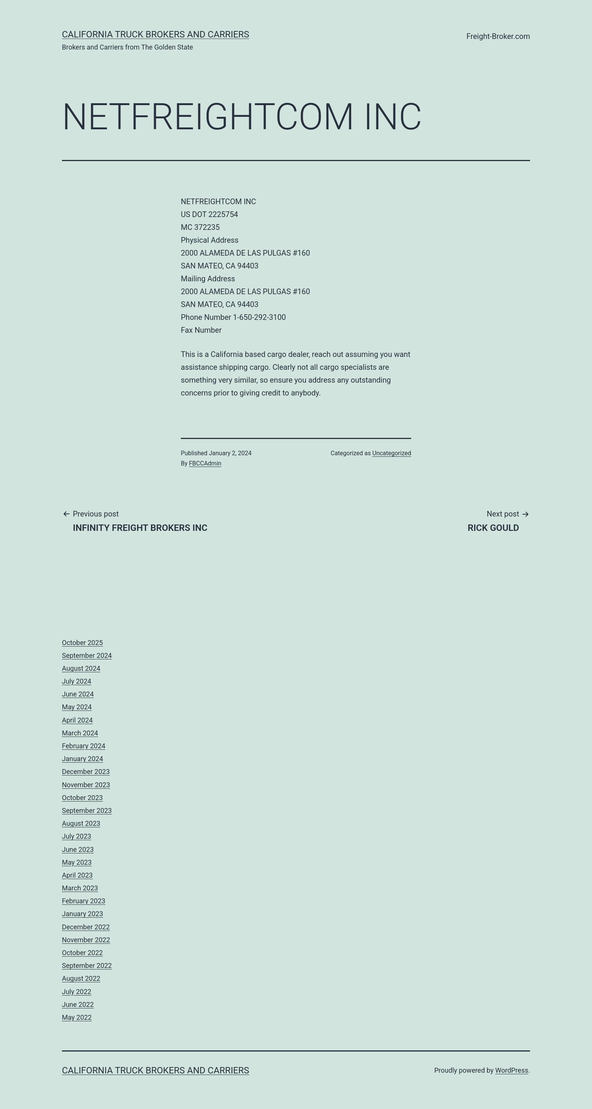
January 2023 (82, 914)
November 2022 (86, 940)
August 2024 (81, 668)
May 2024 (77, 707)
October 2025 (82, 643)
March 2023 (80, 888)
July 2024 (76, 681)
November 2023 (86, 785)
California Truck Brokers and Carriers (155, 34)
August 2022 (81, 978)
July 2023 (76, 836)
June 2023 (78, 849)
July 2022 (76, 992)
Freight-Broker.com (498, 36)
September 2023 (87, 810)
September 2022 (87, 965)
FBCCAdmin (205, 463)
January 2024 (82, 759)
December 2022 (86, 927)
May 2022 (77, 1017)
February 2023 (83, 901)
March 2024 (80, 733)
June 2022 (78, 1004)
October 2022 (82, 953)
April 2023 (77, 875)
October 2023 (82, 798)
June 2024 (78, 694)
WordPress (511, 1070)
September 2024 (87, 655)
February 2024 (83, 746)
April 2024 (77, 720)
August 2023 (81, 823)
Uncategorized (391, 453)
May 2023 (77, 862)
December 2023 (86, 772)
